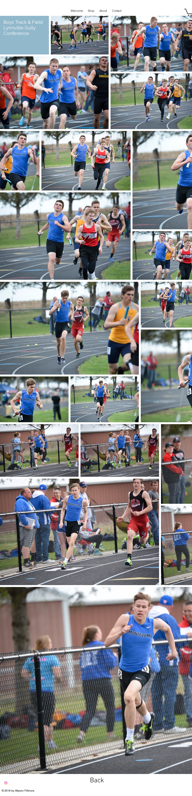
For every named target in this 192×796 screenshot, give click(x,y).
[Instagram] (6, 783)
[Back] (97, 780)
